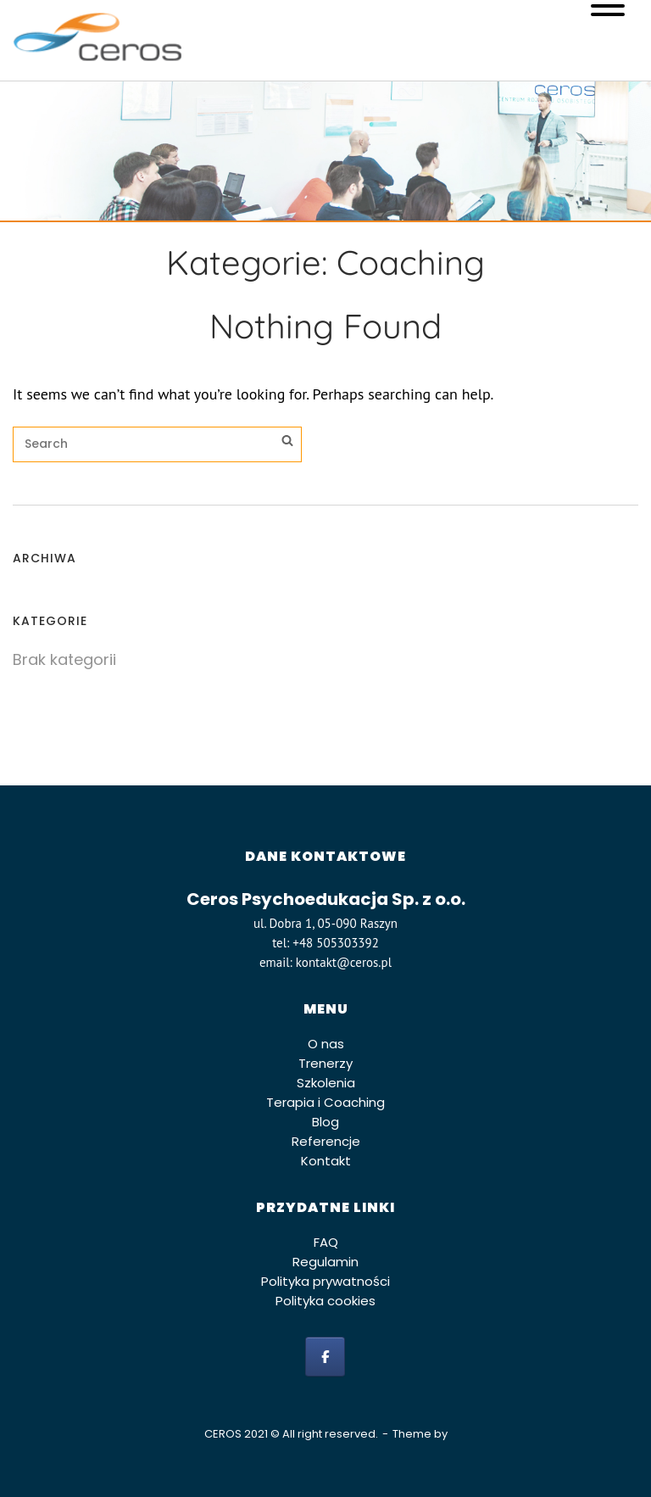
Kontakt (326, 1161)
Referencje (326, 1141)
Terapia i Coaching (325, 1102)
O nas (326, 1044)
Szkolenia (326, 1083)
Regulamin (325, 1262)
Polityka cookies (325, 1301)
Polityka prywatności (325, 1281)
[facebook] (325, 1357)
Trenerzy (325, 1063)
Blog (325, 1122)
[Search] (287, 443)
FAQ (326, 1242)
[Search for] (157, 444)
